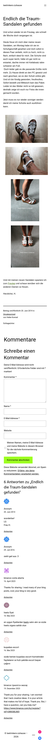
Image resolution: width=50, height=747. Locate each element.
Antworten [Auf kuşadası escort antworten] (8, 670)
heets (26, 622)
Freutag (11, 283)
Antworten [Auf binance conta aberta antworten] (8, 597)
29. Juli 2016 (9, 550)
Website (8, 430)
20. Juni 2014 (9, 512)
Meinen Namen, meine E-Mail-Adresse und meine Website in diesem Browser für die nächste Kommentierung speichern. (25, 447)
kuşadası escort (11, 647)
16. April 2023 (9, 581)
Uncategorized (9, 314)
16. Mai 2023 (9, 650)
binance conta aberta (14, 578)
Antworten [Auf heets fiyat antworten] (8, 632)
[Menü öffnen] (45, 5)
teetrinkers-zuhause (12, 5)
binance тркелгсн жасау (16, 685)
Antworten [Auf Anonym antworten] (8, 531)
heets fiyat (9, 612)
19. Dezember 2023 (12, 688)
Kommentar (10, 377)
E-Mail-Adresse (12, 418)
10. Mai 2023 (9, 616)
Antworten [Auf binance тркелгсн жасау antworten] (8, 718)
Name (7, 406)
